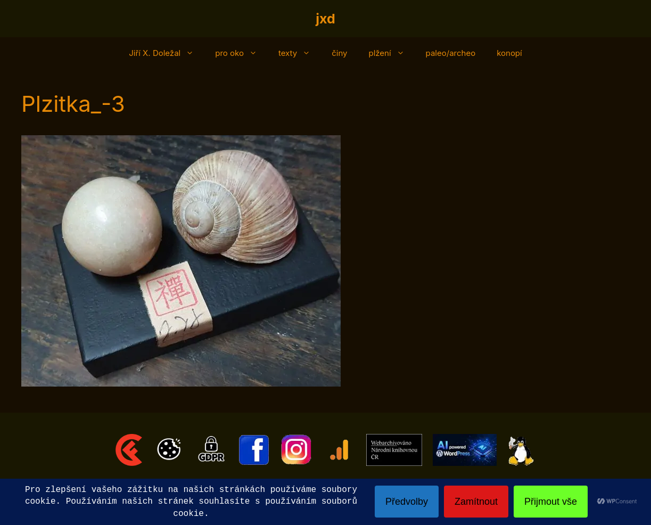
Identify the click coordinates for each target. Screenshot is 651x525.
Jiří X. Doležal (166, 53)
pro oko (241, 53)
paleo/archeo (451, 53)
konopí (509, 53)
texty (299, 53)
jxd (325, 19)
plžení (391, 53)
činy (339, 53)
